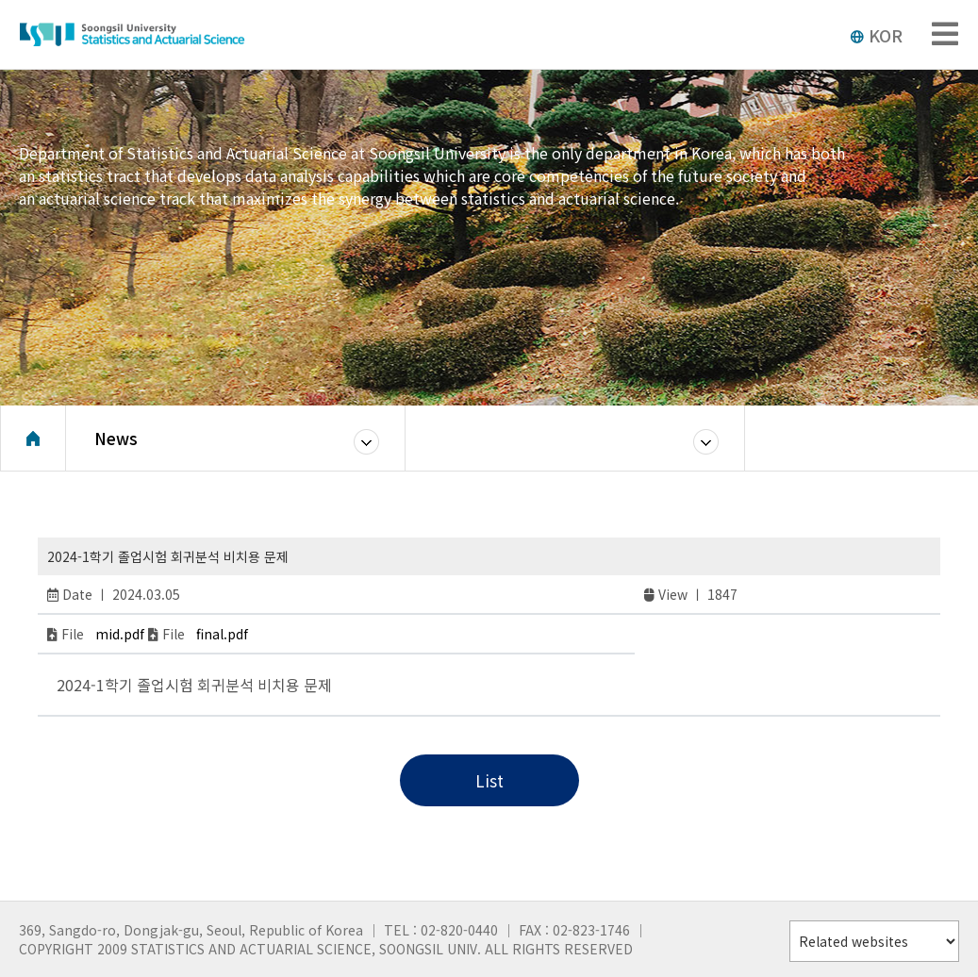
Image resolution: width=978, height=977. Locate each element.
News (116, 438)
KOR (876, 35)
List (489, 780)
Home (33, 439)
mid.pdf (119, 633)
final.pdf (222, 633)
